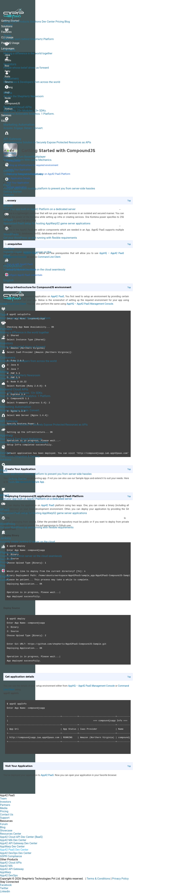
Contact (8, 24)
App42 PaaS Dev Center (14, 849)
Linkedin (5, 891)
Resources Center (10, 833)
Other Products (20, 21)
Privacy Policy (120, 878)
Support (4, 817)
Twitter (4, 888)
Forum (4, 824)
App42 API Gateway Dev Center (18, 843)
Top (129, 677)
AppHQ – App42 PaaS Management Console (91, 685)
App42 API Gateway (12, 869)
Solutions (35, 21)
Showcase (6, 830)
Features (8, 194)
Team (3, 798)
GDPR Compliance (11, 856)
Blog (67, 21)
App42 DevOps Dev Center (15, 853)
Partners (5, 805)
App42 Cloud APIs (11, 862)
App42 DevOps (9, 875)
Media (3, 808)
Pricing (59, 21)
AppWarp (5, 872)
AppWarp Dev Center (12, 846)
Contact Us (6, 814)
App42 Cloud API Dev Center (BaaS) (21, 837)
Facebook (6, 885)
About (7, 21)
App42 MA (6, 865)
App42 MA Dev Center (13, 840)
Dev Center (48, 21)
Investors (5, 801)
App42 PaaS (47, 775)
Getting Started (12, 191)
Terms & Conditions (98, 878)
